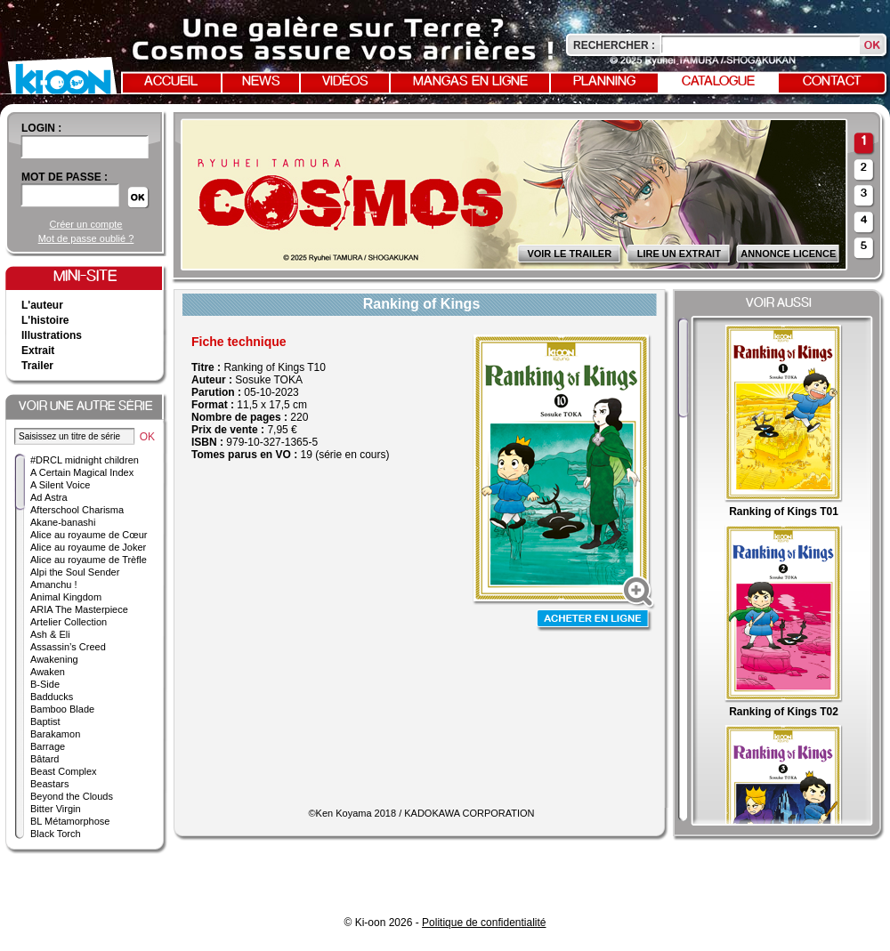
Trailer (37, 365)
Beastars (49, 783)
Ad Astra (49, 497)
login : (41, 128)
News (261, 82)
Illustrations (51, 335)
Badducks (51, 696)
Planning (604, 82)
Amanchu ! (53, 584)
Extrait (37, 350)
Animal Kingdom (65, 597)
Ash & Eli (50, 634)
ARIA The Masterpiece (79, 609)
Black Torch (55, 833)
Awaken (47, 671)
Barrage (47, 746)
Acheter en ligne (594, 620)
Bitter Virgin (55, 808)
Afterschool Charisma (77, 509)
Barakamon (55, 734)
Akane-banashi (62, 522)
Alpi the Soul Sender (74, 572)
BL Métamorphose (69, 821)
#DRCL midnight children (84, 460)
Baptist (45, 721)
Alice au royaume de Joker (88, 547)
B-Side (45, 684)
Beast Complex (63, 771)
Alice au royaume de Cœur (88, 534)
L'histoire (45, 320)
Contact (832, 82)
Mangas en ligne (470, 82)
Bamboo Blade (62, 709)
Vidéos (345, 82)
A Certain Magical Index (82, 472)
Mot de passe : (64, 177)
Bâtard (44, 759)
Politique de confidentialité (484, 922)
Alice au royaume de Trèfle (88, 559)
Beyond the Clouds (71, 796)
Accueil (171, 82)
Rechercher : (614, 45)
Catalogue (718, 82)
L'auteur (42, 305)
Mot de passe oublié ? (86, 238)
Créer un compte (86, 224)
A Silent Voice (60, 485)
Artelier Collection (68, 622)
